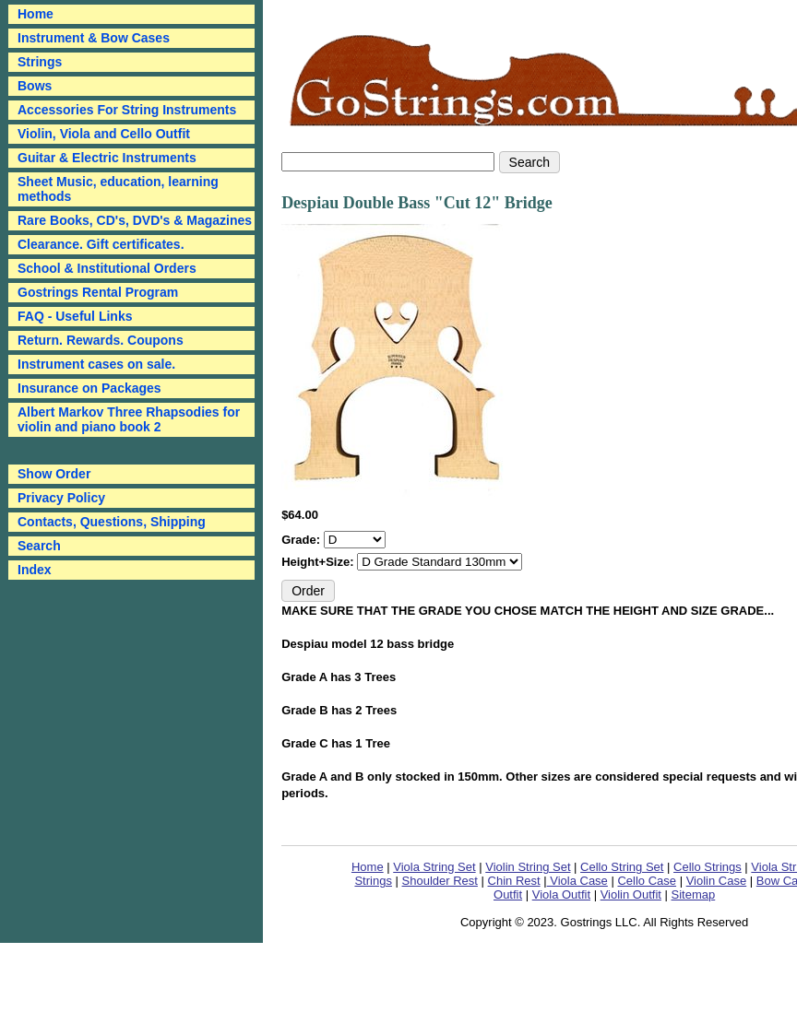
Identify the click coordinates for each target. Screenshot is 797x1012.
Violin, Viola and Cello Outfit (104, 133)
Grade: (302, 540)
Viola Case (577, 881)
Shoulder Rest (440, 881)
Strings (40, 61)
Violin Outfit (631, 894)
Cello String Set (621, 867)
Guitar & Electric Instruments (107, 157)
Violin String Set (527, 867)
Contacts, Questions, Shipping (112, 521)
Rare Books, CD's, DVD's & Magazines (135, 220)
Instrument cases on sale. (96, 364)
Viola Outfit (561, 894)
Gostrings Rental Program (98, 292)
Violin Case (716, 881)
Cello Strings (707, 867)
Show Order (54, 473)
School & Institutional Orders (107, 268)
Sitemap (694, 894)
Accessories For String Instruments (127, 109)
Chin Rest (514, 881)
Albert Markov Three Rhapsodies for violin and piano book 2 (129, 419)
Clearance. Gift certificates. (101, 244)
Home (367, 867)
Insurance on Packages (89, 388)
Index (35, 569)
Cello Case (646, 881)
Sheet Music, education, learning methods (118, 189)
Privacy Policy (61, 497)
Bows (35, 85)
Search (39, 545)
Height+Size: (319, 562)
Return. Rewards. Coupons (101, 340)
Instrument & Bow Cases (94, 37)
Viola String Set (434, 867)
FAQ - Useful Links (75, 316)
